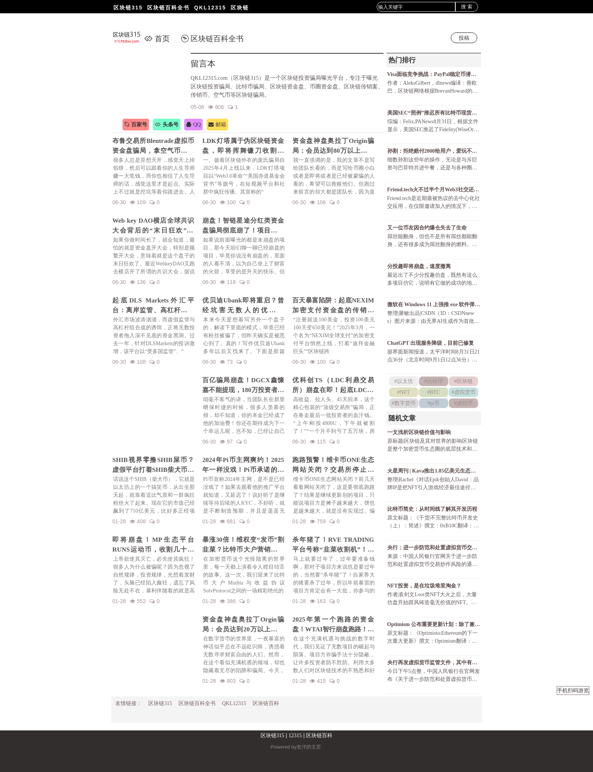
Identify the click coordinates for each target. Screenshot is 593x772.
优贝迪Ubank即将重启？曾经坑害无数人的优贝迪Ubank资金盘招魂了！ (243, 306)
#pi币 (433, 403)
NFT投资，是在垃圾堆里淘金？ (424, 586)
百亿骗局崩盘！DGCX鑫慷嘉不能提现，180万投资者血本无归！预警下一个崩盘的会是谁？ (243, 386)
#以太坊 (403, 381)
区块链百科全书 (168, 8)
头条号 (167, 124)
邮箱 (217, 124)
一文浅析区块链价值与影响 (419, 432)
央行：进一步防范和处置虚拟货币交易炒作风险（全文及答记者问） (433, 547)
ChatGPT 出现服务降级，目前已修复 (430, 343)
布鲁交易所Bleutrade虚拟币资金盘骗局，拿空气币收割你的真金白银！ (153, 146)
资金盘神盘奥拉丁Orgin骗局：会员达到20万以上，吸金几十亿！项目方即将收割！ (243, 625)
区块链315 (128, 8)
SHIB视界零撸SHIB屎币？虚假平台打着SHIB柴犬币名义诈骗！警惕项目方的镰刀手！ (153, 465)
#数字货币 (404, 403)
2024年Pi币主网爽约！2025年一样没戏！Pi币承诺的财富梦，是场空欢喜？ (243, 465)
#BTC (433, 392)
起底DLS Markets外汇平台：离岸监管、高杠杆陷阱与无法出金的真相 (153, 306)
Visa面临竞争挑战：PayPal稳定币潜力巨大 (433, 74)
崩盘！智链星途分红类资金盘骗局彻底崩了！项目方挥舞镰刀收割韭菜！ (243, 226)
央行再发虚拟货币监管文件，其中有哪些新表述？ (433, 662)
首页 (157, 38)
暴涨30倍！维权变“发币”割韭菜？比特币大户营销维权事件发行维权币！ (243, 545)
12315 (295, 735)
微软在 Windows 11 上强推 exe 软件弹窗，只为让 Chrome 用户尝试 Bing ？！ (433, 304)
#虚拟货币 (463, 392)
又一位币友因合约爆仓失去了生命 (427, 228)
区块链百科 (266, 703)
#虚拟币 (463, 403)
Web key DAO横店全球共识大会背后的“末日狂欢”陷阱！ (153, 226)
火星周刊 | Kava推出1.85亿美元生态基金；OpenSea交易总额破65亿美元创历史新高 (433, 471)
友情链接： (128, 703)
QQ (193, 124)
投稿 (464, 38)
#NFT (403, 392)
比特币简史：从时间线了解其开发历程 (432, 509)
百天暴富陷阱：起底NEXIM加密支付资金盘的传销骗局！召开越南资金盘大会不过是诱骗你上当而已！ (333, 306)
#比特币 (433, 381)
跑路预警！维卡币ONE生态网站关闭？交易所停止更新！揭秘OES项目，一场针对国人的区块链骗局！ (333, 465)
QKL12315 (210, 8)
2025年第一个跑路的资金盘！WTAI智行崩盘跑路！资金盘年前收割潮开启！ (333, 625)
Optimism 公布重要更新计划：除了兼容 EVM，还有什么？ (433, 624)
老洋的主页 (308, 747)
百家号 (135, 124)
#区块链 (463, 381)
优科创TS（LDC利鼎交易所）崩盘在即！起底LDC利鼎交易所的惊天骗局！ (333, 386)
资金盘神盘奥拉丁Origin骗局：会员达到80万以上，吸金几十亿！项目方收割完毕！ (333, 146)
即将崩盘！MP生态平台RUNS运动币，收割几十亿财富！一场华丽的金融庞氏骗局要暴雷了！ (153, 545)
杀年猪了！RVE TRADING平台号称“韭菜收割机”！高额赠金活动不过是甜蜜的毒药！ (333, 545)
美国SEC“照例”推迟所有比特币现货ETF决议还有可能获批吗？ (433, 113)
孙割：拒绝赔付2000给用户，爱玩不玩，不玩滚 (433, 151)
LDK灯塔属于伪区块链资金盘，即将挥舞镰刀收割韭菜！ (243, 146)
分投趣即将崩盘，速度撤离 (419, 266)
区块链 (240, 8)
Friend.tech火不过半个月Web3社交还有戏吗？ (433, 189)
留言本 (203, 63)
